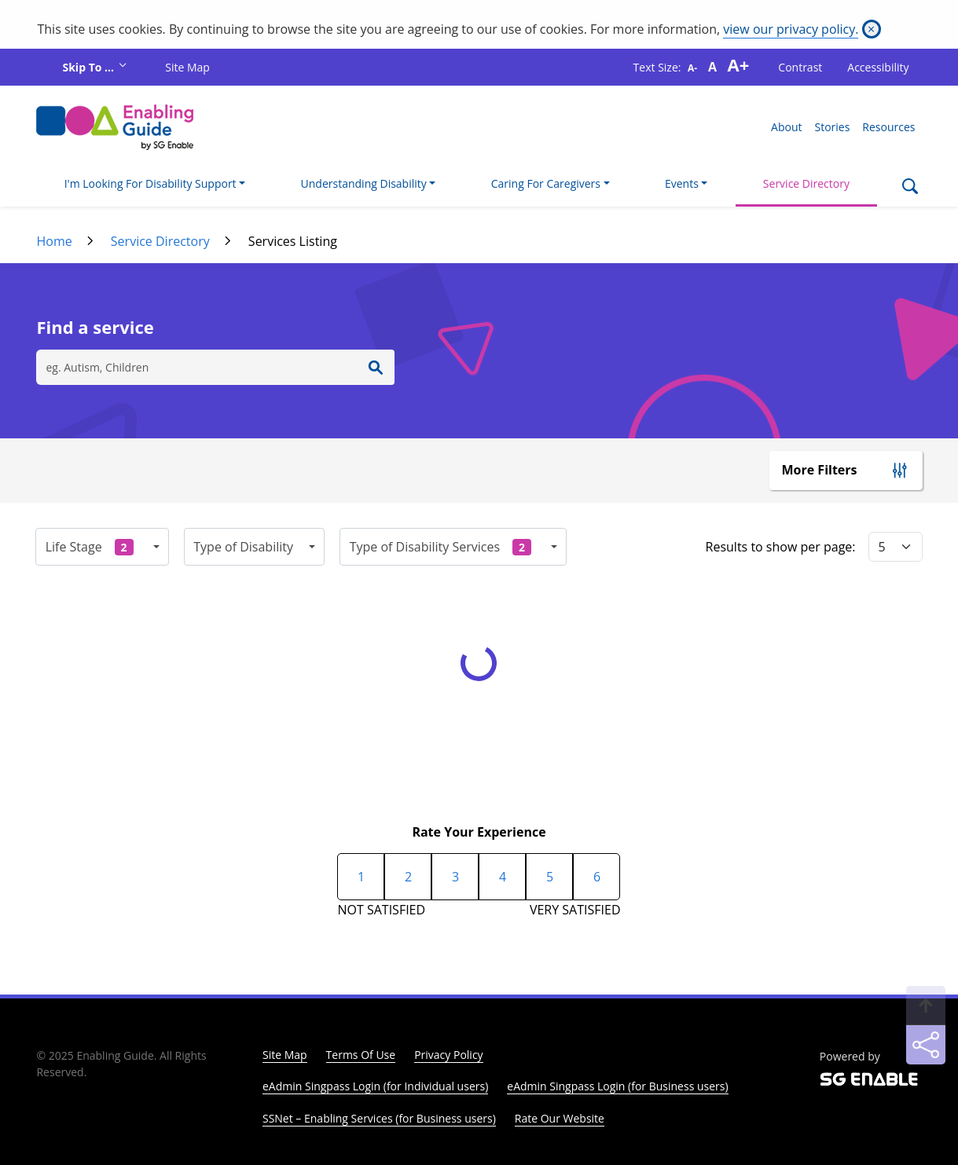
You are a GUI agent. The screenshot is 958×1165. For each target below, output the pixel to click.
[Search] (909, 188)
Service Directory (806, 183)
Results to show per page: (781, 546)
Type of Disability (243, 546)
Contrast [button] (800, 67)
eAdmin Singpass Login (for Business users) (617, 1086)
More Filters (819, 469)
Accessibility (877, 67)
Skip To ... (89, 67)
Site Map (187, 67)
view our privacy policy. (790, 29)
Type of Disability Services (440, 546)
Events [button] (682, 183)
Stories (832, 126)
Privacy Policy (448, 1054)
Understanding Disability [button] (364, 183)
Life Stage (90, 546)
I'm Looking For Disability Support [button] (150, 183)
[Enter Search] (376, 367)
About (786, 126)
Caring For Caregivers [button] (545, 183)
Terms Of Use (361, 1054)
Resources (888, 126)
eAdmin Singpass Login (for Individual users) (375, 1086)
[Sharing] (925, 1044)
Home (54, 241)
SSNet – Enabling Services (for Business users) (379, 1118)
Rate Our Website (559, 1118)
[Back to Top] (925, 1005)
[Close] (871, 29)
